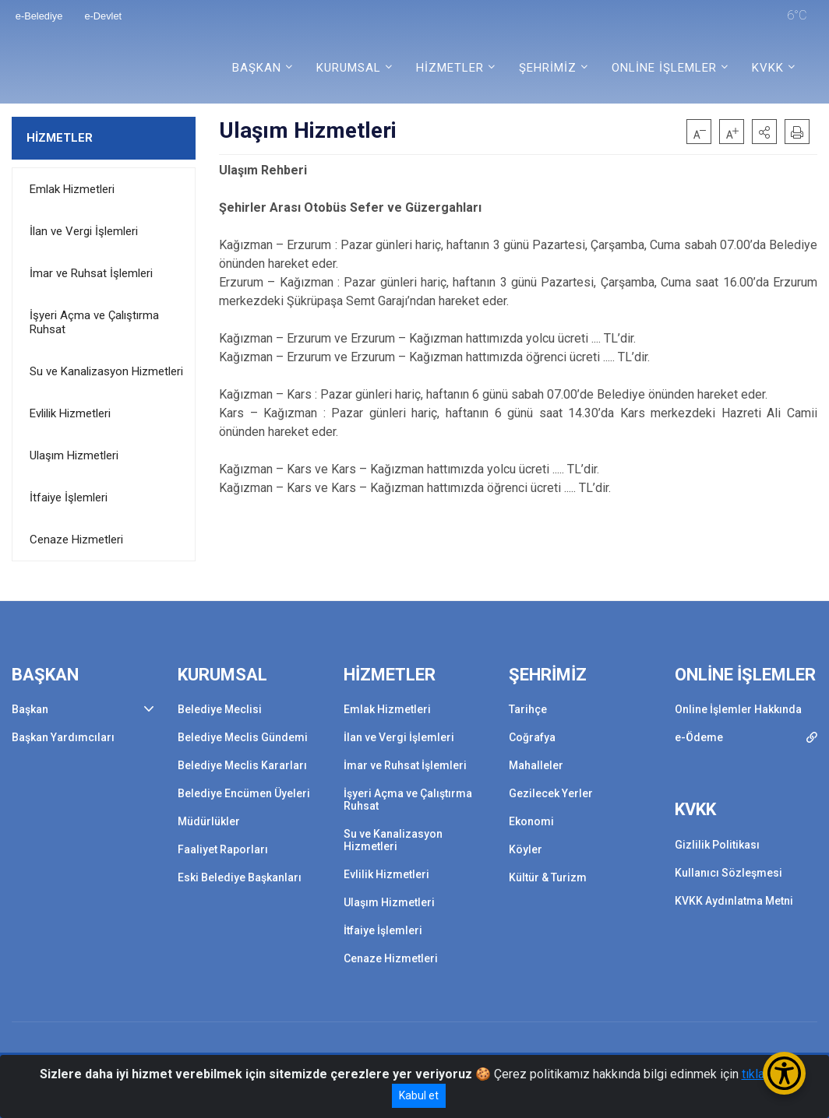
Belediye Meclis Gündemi (243, 737)
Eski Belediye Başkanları (240, 877)
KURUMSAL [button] (348, 68)
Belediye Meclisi (220, 709)
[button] (764, 131)
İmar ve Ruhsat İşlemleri (91, 273)
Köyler (525, 849)
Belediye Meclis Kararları (242, 765)
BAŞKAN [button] (256, 68)
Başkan (30, 709)
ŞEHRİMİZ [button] (548, 68)
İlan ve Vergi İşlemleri (84, 231)
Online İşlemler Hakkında (738, 709)
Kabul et (419, 1095)
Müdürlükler (209, 821)
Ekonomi (531, 821)
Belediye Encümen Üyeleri (244, 793)
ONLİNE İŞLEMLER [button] (664, 68)
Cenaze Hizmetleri (76, 540)
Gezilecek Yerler (551, 793)
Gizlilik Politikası (717, 844)
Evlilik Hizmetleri (70, 413)
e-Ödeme (699, 737)
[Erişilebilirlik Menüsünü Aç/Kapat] (784, 1073)
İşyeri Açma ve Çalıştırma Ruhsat (94, 322)
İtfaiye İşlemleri (69, 497)
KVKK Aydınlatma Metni (734, 901)
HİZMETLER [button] (450, 68)
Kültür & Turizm (548, 877)
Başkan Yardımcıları (63, 737)
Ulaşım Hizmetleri (74, 455)
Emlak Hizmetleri (72, 189)
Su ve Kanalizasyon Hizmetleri (106, 371)
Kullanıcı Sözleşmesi (728, 873)
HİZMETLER (59, 138)
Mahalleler (536, 765)
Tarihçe (528, 709)
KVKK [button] (768, 68)
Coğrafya (532, 737)
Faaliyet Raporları (223, 849)
